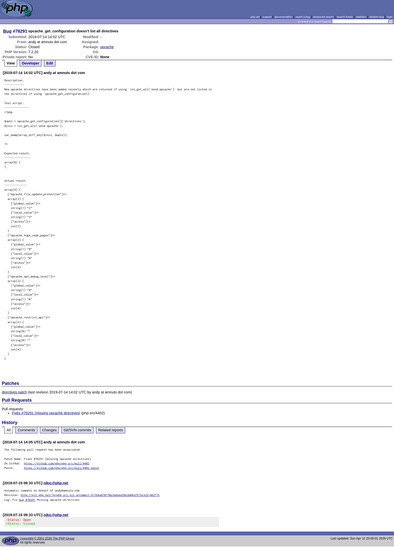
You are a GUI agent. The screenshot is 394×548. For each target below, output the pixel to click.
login (390, 16)
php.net (255, 16)
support (267, 16)
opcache (107, 47)
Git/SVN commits (77, 430)
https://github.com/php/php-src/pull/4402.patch (61, 467)
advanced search (323, 16)
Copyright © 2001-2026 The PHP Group (47, 540)
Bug (7, 31)
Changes (49, 430)
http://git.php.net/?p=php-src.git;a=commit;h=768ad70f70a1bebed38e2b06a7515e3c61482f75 (90, 495)
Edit (49, 63)
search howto (345, 16)
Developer (30, 63)
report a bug (303, 16)
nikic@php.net (55, 483)
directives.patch (14, 392)
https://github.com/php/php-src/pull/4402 (56, 463)
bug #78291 (27, 499)
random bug (376, 16)
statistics (361, 16)
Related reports (110, 430)
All (9, 430)
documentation (283, 16)
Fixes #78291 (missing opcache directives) (46, 413)
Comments (26, 430)
